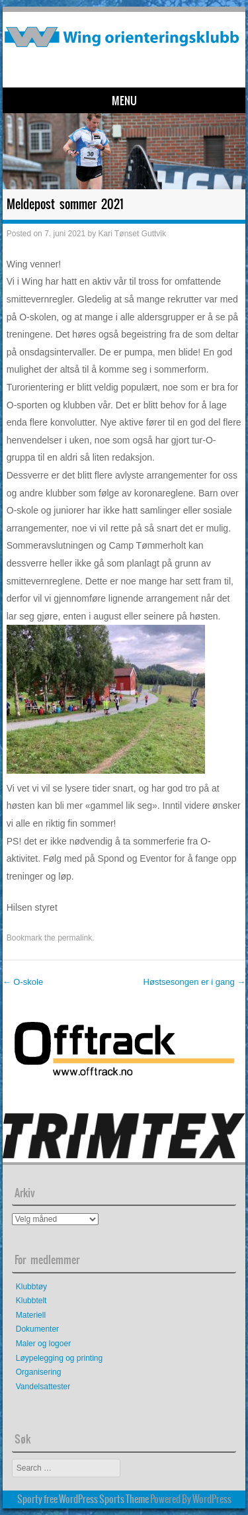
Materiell (31, 1315)
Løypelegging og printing (59, 1358)
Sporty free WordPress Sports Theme (83, 1499)
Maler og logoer (43, 1343)
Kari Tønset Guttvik (132, 233)
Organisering (39, 1372)
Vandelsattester (43, 1386)
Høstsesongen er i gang (195, 982)
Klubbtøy (31, 1286)
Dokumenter (37, 1329)
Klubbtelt (31, 1300)
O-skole (23, 982)
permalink (75, 937)
